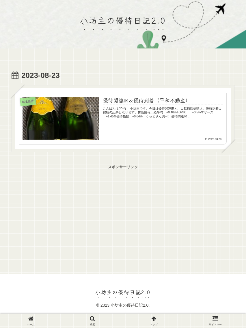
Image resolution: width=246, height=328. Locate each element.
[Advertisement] (123, 210)
